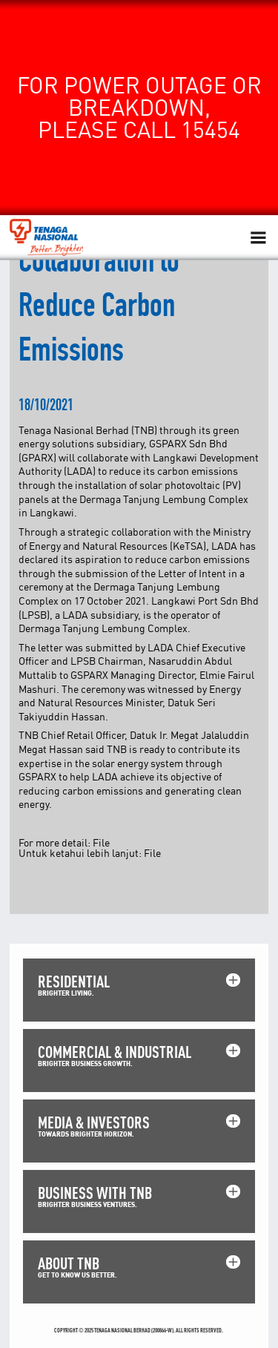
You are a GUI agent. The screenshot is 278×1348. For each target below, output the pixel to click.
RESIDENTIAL (74, 981)
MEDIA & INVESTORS (94, 1122)
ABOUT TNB (68, 1263)
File (101, 842)
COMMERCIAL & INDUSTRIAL (114, 1051)
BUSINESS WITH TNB (95, 1192)
